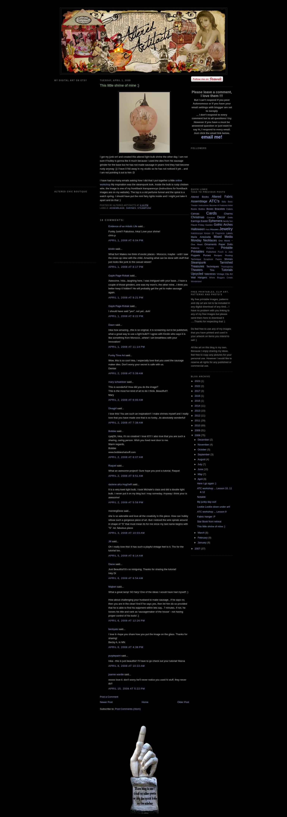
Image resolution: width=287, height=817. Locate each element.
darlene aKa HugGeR (120, 484)
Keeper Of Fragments (214, 233)
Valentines (210, 273)
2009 (198, 430)
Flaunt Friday (197, 225)
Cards (211, 213)
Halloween (198, 229)
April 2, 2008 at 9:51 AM (126, 475)
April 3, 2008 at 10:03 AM (127, 532)
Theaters (197, 270)
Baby (224, 202)
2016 (198, 395)
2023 (198, 381)
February (203, 537)
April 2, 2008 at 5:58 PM (126, 502)
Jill (110, 541)
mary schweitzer (117, 381)
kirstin (112, 248)
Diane (112, 564)
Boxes (210, 208)
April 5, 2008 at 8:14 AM (126, 555)
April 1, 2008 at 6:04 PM (126, 240)
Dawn (112, 324)
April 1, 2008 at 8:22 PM (126, 316)
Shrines (131, 208)
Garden (209, 225)
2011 (198, 420)
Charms (228, 213)
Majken (112, 586)
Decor (221, 217)
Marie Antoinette (201, 237)
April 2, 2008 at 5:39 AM (126, 373)
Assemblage (117, 208)
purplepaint (115, 655)
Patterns (195, 248)
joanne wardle (116, 674)
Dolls (230, 217)
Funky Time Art (117, 355)
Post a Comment (109, 696)
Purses (207, 255)
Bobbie (112, 431)
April (200, 479)
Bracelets (220, 208)
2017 (198, 391)
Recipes (218, 255)
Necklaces (210, 240)
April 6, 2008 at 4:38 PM (126, 647)
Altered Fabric (222, 196)
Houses (214, 229)
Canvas (195, 213)
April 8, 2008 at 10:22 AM (127, 665)
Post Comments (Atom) (128, 708)
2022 (198, 386)
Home (145, 702)
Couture (211, 217)
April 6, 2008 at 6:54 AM (126, 578)
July (200, 464)
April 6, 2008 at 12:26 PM (127, 620)
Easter (204, 221)
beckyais (113, 629)
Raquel (112, 465)
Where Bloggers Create (221, 278)
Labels (229, 233)
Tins (212, 270)
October (202, 449)
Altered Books (200, 196)
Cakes (229, 209)
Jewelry (226, 229)
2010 (198, 425)
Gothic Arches (223, 224)
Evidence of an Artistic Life (123, 226)
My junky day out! (206, 501)
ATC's (214, 201)
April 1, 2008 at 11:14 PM (127, 346)
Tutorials (227, 270)
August (202, 459)
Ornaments (210, 244)
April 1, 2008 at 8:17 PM (126, 266)
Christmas (197, 217)
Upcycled (197, 273)
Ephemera (215, 220)
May (200, 474)
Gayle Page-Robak (119, 275)
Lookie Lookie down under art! (213, 506)
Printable (227, 247)
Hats (208, 230)
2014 (198, 405)
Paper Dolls (226, 244)
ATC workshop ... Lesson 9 (211, 511)
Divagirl (113, 408)
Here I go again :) (206, 483)
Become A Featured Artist (221, 205)
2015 (198, 400)
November (204, 444)
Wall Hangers (199, 277)
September (204, 454)
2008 (198, 435)
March (201, 532)
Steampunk (144, 208)
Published (211, 251)
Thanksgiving (227, 267)
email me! (211, 136)
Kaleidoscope (197, 233)
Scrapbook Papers (213, 259)
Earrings (195, 221)
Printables (197, 251)
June (201, 469)
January (202, 542)
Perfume (210, 248)
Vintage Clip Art (225, 274)
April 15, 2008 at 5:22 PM (127, 688)
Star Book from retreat (209, 521)
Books (194, 209)
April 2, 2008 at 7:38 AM (126, 422)
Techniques (212, 266)
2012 (198, 415)
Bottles (201, 209)
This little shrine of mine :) (211, 526)
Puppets (195, 255)
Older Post (183, 702)
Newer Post (106, 702)
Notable (201, 496)
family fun (228, 221)
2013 (198, 410)
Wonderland (196, 281)
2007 (198, 548)
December (204, 439)
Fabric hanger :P (206, 516)
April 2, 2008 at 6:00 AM (126, 399)
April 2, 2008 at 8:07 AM (126, 457)
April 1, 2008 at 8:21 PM (126, 297)
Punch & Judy (225, 252)
